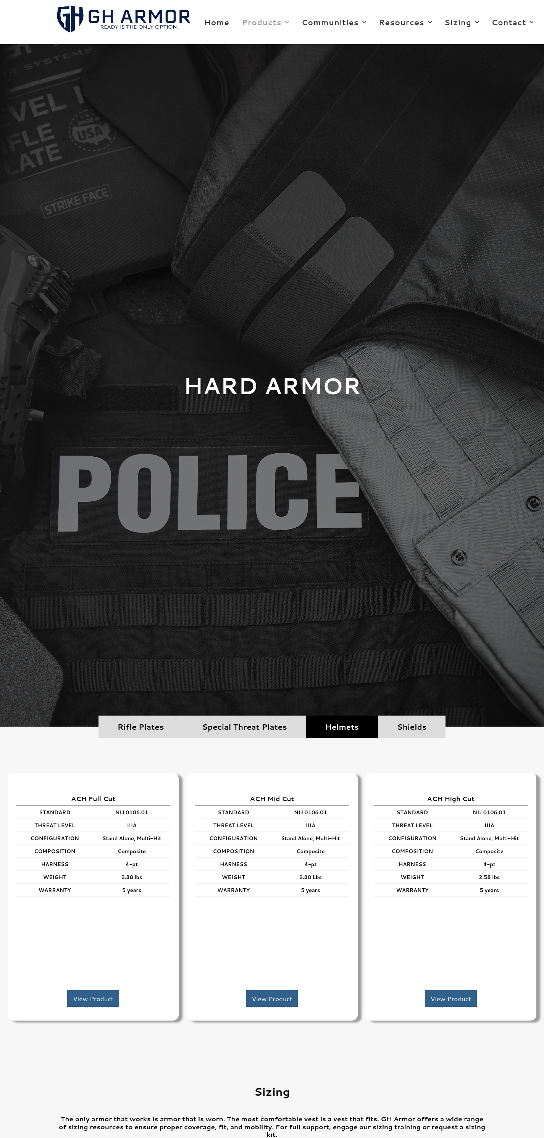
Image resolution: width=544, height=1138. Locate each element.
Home (216, 22)
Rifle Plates (141, 726)
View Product (93, 998)
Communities (334, 22)
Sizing (461, 22)
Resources (405, 22)
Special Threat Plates (244, 726)
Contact (512, 22)
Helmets (342, 726)
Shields (411, 726)
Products (265, 22)
